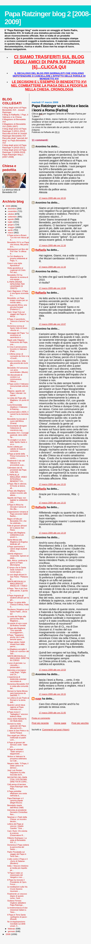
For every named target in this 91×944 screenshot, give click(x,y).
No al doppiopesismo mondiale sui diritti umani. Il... (16, 924)
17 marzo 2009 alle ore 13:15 (52, 484)
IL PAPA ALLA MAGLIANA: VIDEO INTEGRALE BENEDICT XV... (17, 478)
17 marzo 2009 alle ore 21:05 (52, 713)
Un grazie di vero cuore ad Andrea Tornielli (17, 624)
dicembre (12, 208)
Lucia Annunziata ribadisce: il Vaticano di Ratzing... (17, 407)
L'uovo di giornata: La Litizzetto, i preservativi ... (16, 665)
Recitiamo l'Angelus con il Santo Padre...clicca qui (18, 611)
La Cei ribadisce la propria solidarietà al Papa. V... (17, 258)
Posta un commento (41, 718)
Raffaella (40, 249)
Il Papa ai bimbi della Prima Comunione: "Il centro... (17, 456)
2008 (8, 934)
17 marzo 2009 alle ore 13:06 (52, 288)
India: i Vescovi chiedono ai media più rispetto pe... (17, 868)
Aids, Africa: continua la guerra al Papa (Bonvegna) (17, 562)
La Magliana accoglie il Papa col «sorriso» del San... (18, 651)
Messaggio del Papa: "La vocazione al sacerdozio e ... (17, 335)
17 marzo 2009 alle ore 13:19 (52, 533)
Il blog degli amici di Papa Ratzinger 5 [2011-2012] (14, 129)
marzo (11, 232)
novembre (13, 211)
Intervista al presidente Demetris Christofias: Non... (17, 812)
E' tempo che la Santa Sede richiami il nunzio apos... (16, 569)
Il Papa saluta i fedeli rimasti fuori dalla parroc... (16, 644)
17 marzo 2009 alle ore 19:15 (52, 694)
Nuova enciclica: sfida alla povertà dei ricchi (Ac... (17, 363)
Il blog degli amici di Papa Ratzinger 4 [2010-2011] (14, 146)
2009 (8, 206)
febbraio (12, 929)
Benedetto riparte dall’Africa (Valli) (15, 806)
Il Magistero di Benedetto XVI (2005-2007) (14, 125)
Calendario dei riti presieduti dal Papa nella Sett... (16, 470)
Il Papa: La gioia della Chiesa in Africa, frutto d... (18, 604)
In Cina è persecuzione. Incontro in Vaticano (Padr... (17, 349)
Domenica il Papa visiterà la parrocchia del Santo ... (18, 847)
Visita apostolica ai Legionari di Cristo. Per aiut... (16, 270)
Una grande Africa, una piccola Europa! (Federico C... (17, 307)
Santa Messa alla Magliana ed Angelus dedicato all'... (17, 542)
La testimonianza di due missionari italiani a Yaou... (17, 910)
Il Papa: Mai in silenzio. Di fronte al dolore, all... (17, 486)
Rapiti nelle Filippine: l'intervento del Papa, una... (17, 342)
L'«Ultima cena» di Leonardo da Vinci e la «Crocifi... (18, 356)
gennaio (12, 931)
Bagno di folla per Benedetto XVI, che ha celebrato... (16, 521)
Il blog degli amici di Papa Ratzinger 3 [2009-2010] (14, 151)
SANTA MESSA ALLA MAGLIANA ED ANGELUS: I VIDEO (17, 583)
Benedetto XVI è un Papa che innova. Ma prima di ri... (18, 244)
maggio (11, 227)
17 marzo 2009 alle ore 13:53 (52, 670)
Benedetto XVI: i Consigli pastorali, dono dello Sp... (17, 435)
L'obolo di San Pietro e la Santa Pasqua (17, 731)
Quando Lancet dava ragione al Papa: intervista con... (16, 707)
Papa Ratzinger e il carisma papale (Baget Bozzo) (15, 800)
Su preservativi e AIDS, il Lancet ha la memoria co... (17, 414)
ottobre (11, 214)
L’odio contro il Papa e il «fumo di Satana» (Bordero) (17, 861)
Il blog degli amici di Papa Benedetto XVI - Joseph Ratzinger (14, 109)
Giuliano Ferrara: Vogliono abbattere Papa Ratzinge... (16, 903)
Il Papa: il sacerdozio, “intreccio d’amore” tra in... (18, 321)
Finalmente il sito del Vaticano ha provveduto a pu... (16, 463)
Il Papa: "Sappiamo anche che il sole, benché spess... (16, 637)
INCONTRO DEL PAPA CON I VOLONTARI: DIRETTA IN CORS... (17, 779)
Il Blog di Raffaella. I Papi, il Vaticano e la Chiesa (15, 115)
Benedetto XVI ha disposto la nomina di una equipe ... (17, 277)
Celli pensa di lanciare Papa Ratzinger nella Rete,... (17, 786)
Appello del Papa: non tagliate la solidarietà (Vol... (17, 500)
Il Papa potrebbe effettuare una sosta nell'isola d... (17, 793)
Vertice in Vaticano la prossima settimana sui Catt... (17, 758)
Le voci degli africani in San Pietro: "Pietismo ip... (17, 576)
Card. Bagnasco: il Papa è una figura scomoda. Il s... (18, 293)
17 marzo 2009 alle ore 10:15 (52, 198)
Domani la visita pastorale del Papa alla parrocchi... (16, 726)
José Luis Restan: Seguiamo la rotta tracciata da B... (16, 772)
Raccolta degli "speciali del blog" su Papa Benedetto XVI (14, 140)
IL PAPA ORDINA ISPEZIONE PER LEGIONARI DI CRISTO (16, 285)
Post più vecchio (80, 723)
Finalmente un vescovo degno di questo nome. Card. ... (17, 896)
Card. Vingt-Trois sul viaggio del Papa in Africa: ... (16, 314)
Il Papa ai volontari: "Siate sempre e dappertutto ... (15, 751)
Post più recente (40, 723)
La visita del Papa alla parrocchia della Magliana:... (16, 618)
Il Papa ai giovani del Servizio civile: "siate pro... (17, 744)
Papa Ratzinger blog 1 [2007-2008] (12, 155)
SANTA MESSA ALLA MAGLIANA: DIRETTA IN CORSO (18, 658)
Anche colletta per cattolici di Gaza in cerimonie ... (16, 449)
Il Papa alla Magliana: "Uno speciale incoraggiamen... (16, 630)
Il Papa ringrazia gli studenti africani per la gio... (18, 597)
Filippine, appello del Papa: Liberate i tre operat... (16, 393)
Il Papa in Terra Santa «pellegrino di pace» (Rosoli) (17, 917)
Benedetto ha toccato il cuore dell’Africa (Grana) (17, 421)
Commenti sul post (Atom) (55, 729)
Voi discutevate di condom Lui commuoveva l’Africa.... (14, 378)
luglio (10, 222)
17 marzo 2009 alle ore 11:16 (52, 245)
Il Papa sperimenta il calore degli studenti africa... (17, 548)
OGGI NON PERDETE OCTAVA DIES (17, 720)
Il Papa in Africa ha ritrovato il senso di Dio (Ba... (16, 507)
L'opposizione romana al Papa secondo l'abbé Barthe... (17, 514)
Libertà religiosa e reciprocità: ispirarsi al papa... (17, 556)
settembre (13, 217)
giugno (11, 225)
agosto (11, 219)
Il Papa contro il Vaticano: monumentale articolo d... (18, 386)
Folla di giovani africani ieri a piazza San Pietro (17, 528)
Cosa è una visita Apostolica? (14, 264)
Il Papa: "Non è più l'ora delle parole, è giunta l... (17, 590)
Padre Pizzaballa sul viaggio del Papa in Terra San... (16, 854)
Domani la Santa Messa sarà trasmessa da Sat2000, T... (17, 693)
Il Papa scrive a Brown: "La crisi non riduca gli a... (18, 237)
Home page (60, 723)
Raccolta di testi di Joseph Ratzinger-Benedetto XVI (14, 134)
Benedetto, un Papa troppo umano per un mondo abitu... (17, 300)
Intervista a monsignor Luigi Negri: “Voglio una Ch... (16, 672)
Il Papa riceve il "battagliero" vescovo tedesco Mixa (17, 714)
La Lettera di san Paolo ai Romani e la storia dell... (18, 700)
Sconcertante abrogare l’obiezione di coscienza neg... (17, 428)
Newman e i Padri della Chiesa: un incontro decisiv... (17, 819)
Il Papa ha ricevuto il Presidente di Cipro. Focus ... (17, 882)
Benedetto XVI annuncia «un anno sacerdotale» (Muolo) (17, 370)
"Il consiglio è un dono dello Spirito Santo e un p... (17, 442)
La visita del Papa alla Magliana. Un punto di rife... (18, 400)
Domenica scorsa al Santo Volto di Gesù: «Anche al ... (17, 328)
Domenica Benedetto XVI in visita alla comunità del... (18, 686)
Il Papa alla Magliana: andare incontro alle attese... (17, 493)
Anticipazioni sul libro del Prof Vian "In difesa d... (17, 251)
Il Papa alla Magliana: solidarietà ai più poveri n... (16, 535)
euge (38, 698)
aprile (10, 230)
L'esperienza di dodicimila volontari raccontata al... (16, 679)
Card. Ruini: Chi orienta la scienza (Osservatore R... (17, 833)
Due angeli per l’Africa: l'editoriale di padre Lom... (16, 737)
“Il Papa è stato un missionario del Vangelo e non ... (15, 875)
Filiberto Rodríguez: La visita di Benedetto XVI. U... (17, 840)
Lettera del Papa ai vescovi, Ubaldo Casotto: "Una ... (15, 826)
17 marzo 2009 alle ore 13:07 (52, 324)
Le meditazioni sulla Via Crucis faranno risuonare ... (17, 889)
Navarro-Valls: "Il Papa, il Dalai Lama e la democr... (17, 765)
